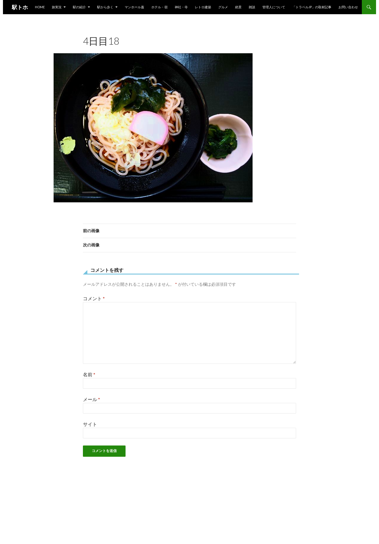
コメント (94, 298)
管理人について (273, 7)
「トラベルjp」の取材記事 (311, 7)
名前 (89, 374)
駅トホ (20, 7)
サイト (90, 424)
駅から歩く (105, 7)
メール (91, 399)
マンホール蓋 (134, 7)
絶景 (238, 7)
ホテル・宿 (159, 7)
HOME (40, 7)
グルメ (223, 7)
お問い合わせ (348, 7)
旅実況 (57, 7)
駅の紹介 (79, 7)
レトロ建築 (203, 7)
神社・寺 (181, 7)
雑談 (252, 7)
